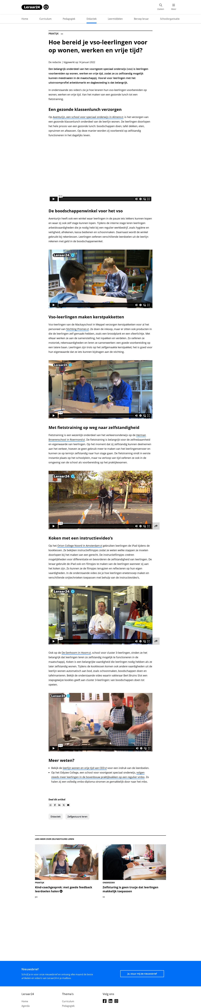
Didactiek (92, 18)
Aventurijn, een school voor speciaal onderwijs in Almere (88, 117)
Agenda (25, 1005)
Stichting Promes (77, 329)
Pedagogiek (69, 18)
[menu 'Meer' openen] (174, 7)
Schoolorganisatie (170, 18)
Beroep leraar (141, 18)
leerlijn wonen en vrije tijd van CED (85, 768)
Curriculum (45, 18)
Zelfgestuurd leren (77, 816)
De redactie (55, 62)
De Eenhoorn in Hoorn (76, 652)
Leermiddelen (115, 18)
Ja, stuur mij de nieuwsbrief (142, 973)
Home (24, 18)
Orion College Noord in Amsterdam (79, 545)
